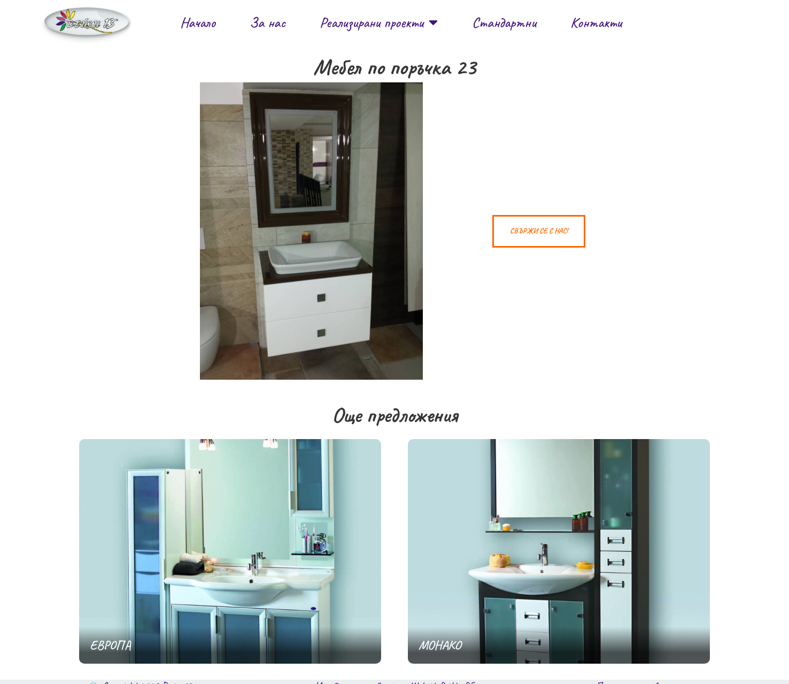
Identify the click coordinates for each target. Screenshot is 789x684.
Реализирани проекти (379, 22)
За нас (267, 22)
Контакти (596, 22)
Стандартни (504, 22)
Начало (197, 22)
